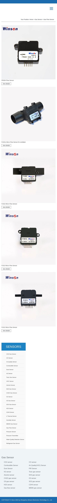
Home (31, 19)
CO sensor (9, 358)
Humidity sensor (11, 420)
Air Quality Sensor (11, 362)
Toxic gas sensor (11, 377)
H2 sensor (9, 373)
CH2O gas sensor (11, 393)
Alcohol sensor (10, 385)
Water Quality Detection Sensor (15, 439)
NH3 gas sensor (11, 389)
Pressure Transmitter (12, 435)
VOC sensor (10, 381)
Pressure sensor (11, 431)
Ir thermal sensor (11, 416)
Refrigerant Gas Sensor (13, 443)
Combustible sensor (12, 365)
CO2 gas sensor (11, 354)
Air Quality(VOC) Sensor (37, 465)
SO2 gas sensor (11, 404)
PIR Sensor (33, 468)
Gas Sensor (38, 19)
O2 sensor (9, 396)
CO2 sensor (8, 462)
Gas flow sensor (49, 19)
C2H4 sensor (10, 412)
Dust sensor (9, 369)
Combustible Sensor (11, 465)
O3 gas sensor (10, 400)
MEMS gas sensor (11, 424)
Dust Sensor (8, 468)
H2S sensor (9, 408)
